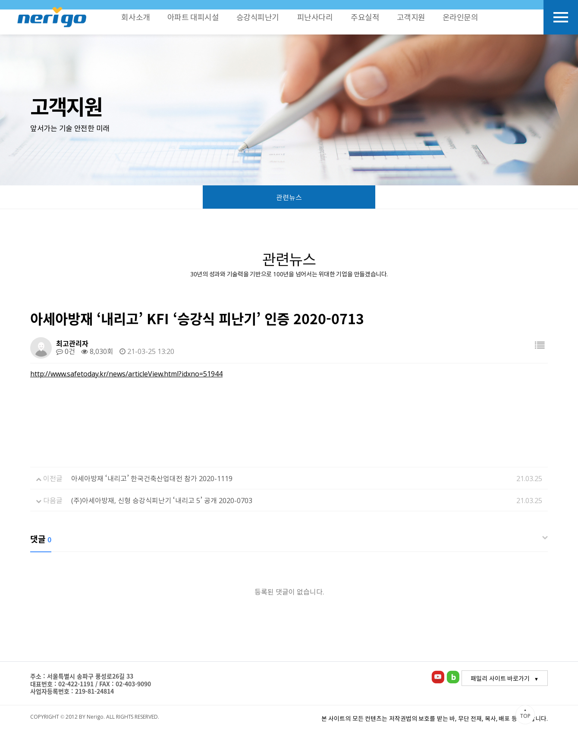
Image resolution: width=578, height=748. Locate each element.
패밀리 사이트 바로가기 (500, 678)
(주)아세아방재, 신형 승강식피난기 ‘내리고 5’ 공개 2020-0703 (161, 500)
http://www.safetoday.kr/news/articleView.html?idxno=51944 (126, 373)
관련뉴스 (289, 197)
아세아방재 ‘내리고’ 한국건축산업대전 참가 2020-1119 (151, 478)
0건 (65, 351)
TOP (525, 713)
